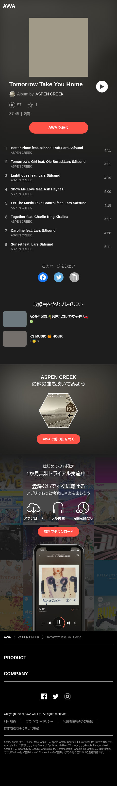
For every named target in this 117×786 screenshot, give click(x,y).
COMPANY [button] (16, 674)
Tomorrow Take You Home (64, 637)
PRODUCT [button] (15, 658)
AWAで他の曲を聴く (58, 439)
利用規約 (10, 721)
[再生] (102, 86)
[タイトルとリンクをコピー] (74, 277)
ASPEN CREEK (49, 94)
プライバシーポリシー (39, 721)
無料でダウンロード (58, 532)
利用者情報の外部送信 (78, 721)
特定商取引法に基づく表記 (21, 728)
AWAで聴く (58, 127)
